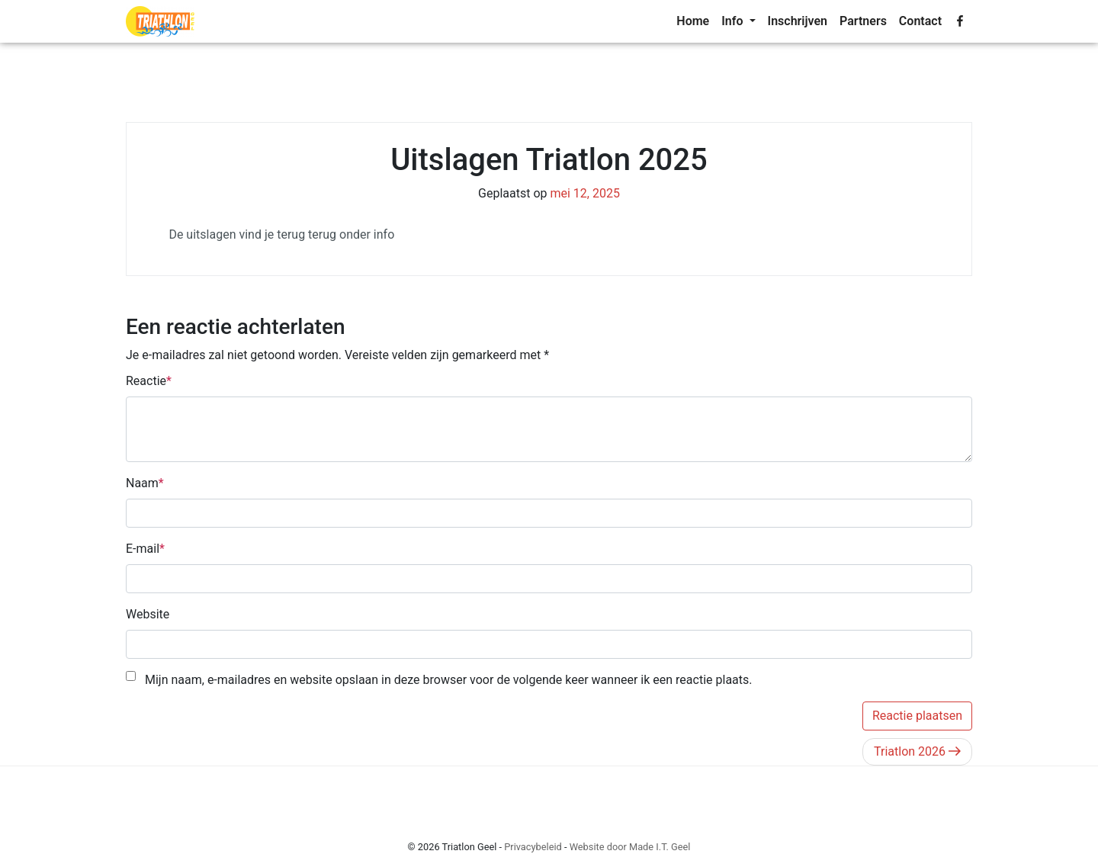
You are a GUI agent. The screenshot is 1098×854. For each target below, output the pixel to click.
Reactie (146, 381)
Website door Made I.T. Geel (630, 846)
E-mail (142, 548)
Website (147, 614)
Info (733, 21)
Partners (863, 21)
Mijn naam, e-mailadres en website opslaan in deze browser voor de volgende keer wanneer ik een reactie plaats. (449, 680)
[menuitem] (692, 21)
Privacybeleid (533, 846)
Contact (920, 21)
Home (692, 21)
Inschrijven (798, 21)
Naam (142, 483)
